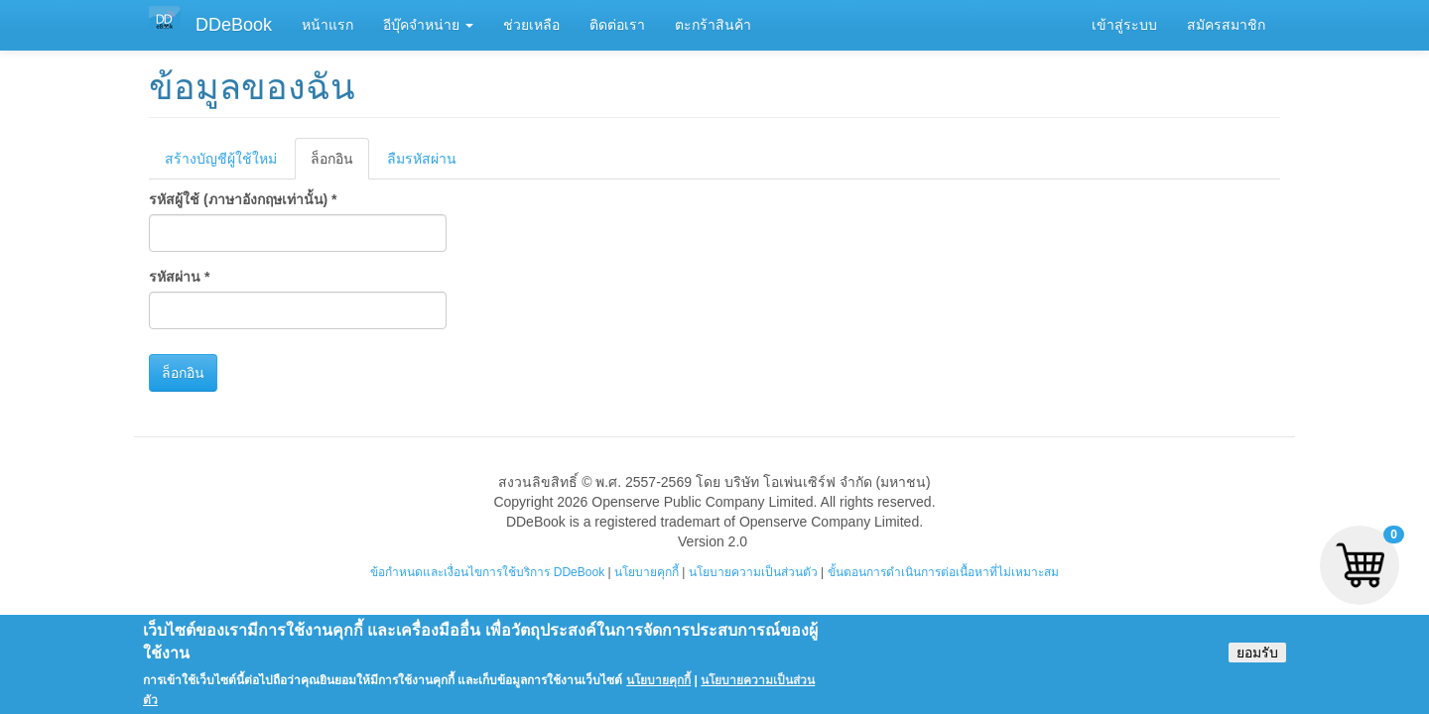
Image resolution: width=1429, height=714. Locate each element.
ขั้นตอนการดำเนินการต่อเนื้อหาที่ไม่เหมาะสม (943, 572)
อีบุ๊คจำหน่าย (428, 25)
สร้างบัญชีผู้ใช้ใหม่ (221, 159)
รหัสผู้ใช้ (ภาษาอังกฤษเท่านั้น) (243, 199)
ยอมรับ (1257, 660)
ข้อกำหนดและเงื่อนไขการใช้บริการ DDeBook (487, 572)
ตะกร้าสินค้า (713, 25)
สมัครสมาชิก (1226, 25)
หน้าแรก (327, 25)
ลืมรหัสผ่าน (421, 159)
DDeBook (233, 25)
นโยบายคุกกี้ (646, 572)
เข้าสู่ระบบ (1124, 25)
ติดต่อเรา (617, 25)
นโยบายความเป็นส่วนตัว (753, 572)
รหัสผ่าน (179, 277)
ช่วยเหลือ (531, 25)
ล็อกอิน (340, 164)
